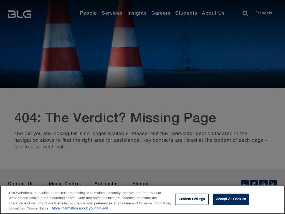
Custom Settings (192, 199)
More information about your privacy (80, 209)
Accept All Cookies (231, 199)
